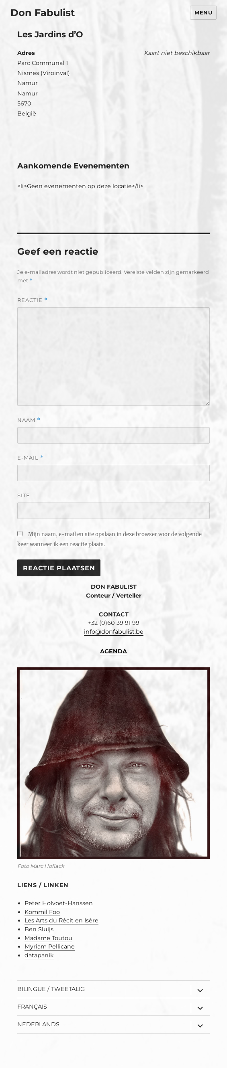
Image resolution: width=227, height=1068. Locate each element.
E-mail (30, 457)
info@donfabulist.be (113, 631)
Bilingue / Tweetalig (51, 989)
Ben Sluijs (39, 929)
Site (23, 495)
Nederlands (38, 1024)
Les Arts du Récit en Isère (61, 920)
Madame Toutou (48, 938)
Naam (29, 420)
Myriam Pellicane (50, 946)
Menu (203, 12)
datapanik (39, 955)
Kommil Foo (42, 912)
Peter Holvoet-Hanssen (59, 903)
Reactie (32, 300)
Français (32, 1006)
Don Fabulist (42, 12)
